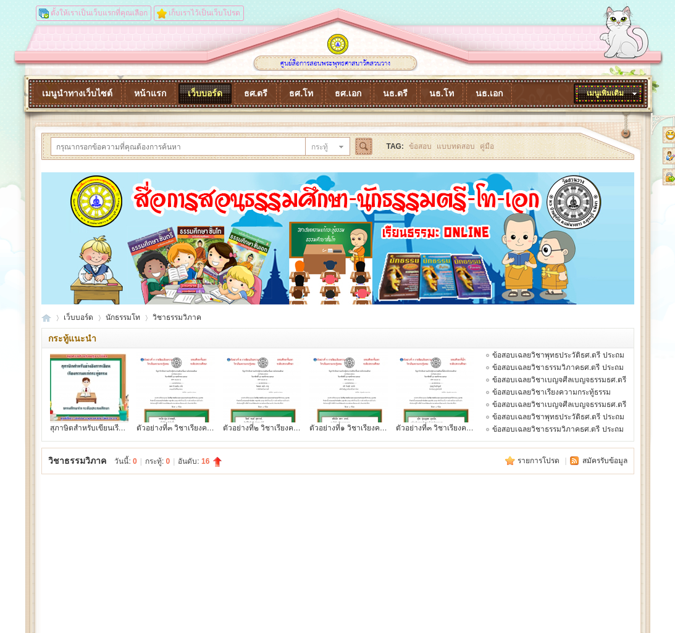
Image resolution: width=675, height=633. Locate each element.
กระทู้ (319, 147)
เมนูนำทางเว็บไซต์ (77, 93)
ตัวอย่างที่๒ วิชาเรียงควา (262, 428)
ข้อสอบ (420, 146)
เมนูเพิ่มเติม (605, 93)
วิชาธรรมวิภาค (177, 317)
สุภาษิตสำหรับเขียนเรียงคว (93, 428)
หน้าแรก (150, 93)
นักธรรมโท (123, 317)
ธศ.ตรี (256, 93)
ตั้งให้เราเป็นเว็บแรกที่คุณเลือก (99, 13)
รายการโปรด (539, 460)
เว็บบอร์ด (205, 93)
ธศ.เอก (348, 93)
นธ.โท (441, 93)
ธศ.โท (301, 93)
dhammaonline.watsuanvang (46, 318)
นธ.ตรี (395, 93)
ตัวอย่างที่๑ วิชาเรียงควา (348, 428)
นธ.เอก (489, 93)
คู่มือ (487, 146)
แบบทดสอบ (456, 146)
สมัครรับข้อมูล (604, 460)
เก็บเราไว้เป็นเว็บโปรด (204, 13)
